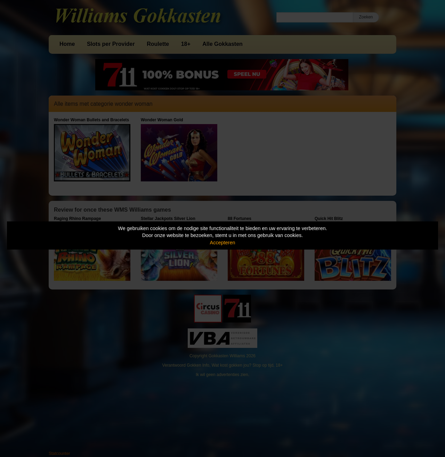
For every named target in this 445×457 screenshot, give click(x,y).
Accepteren (222, 242)
